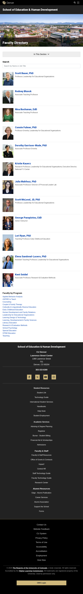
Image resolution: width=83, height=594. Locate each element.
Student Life (41, 393)
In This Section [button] (41, 54)
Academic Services (41, 422)
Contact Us (41, 525)
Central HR (41, 469)
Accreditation (41, 551)
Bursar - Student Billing (41, 436)
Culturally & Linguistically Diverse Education (19, 307)
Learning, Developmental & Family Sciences (20, 320)
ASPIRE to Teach (9, 299)
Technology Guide (41, 397)
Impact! (41, 464)
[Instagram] (54, 380)
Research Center (41, 483)
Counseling (7, 302)
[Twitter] (37, 380)
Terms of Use (41, 542)
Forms (41, 511)
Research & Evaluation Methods (15, 325)
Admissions (41, 445)
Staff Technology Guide (41, 473)
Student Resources (41, 388)
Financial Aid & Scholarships (41, 440)
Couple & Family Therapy (12, 304)
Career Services (41, 497)
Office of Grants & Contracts (41, 460)
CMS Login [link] (41, 583)
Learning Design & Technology (14, 317)
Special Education (9, 330)
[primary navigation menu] (78, 3)
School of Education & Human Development (30, 9)
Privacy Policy (41, 538)
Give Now (41, 560)
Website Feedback (42, 529)
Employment (41, 556)
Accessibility (41, 547)
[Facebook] (29, 380)
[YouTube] (45, 380)
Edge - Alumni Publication (41, 493)
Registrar (41, 431)
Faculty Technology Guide (41, 478)
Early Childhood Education (13, 310)
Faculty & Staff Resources (42, 455)
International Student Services (41, 402)
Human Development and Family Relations (19, 312)
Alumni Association (41, 502)
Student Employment (42, 416)
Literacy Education (10, 323)
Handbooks (41, 406)
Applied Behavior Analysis (12, 297)
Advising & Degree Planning (41, 426)
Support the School (41, 507)
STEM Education (9, 333)
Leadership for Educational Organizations (18, 315)
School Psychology (10, 328)
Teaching (6, 336)
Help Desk (41, 411)
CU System (41, 533)
